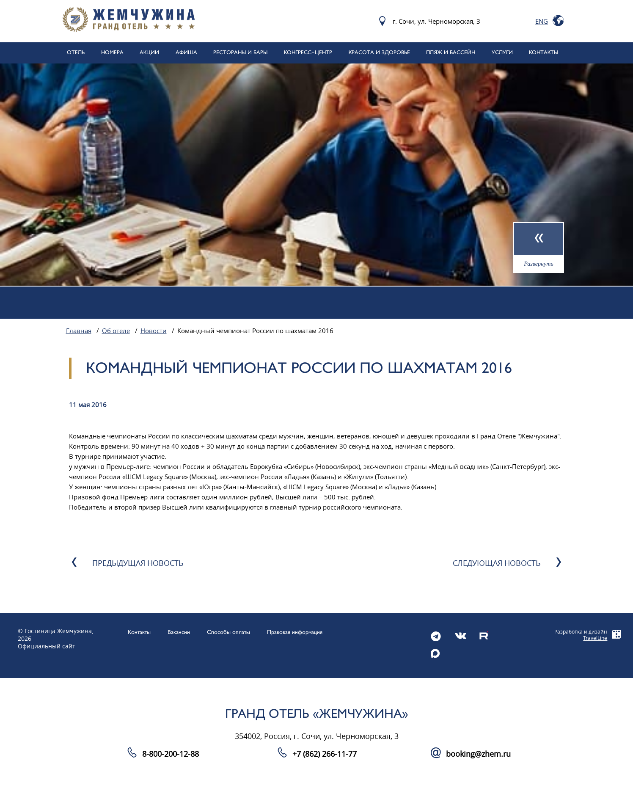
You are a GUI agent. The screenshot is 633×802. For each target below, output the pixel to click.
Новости (153, 331)
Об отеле (116, 331)
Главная (78, 331)
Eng (541, 21)
